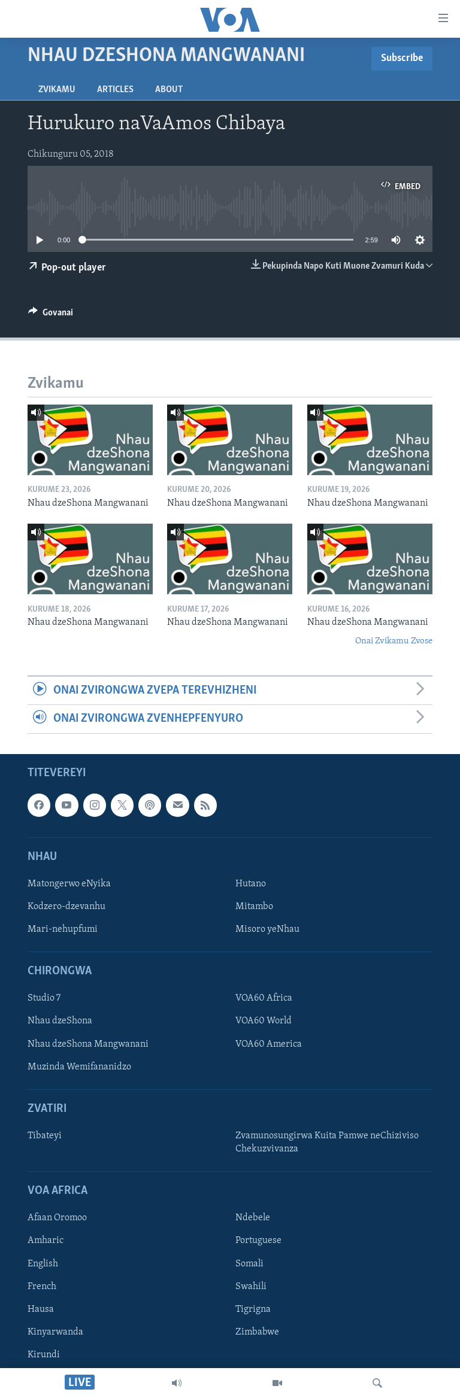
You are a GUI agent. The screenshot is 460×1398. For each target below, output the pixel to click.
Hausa (41, 1309)
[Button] (50, 315)
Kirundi (44, 1354)
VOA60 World (263, 1021)
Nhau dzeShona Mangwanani (88, 1043)
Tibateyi (45, 1136)
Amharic (45, 1240)
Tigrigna (253, 1309)
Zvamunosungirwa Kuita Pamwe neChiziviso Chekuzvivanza (327, 1142)
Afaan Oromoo (57, 1218)
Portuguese (258, 1240)
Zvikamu (56, 90)
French (42, 1286)
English (43, 1263)
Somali (249, 1263)
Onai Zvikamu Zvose (393, 641)
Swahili (251, 1286)
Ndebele (252, 1218)
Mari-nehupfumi (63, 929)
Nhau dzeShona (60, 1021)
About (169, 90)
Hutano (250, 883)
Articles (115, 90)
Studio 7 (44, 998)
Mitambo (254, 906)
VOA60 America (268, 1043)
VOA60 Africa (263, 998)
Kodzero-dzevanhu (66, 906)
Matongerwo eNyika (69, 883)
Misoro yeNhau (267, 929)
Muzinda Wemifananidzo (79, 1066)
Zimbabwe (257, 1331)
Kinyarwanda (55, 1331)
